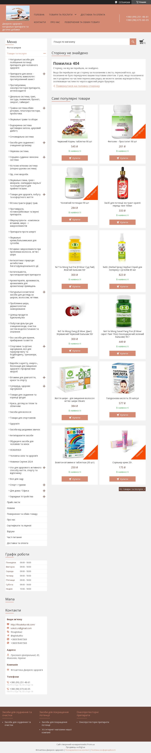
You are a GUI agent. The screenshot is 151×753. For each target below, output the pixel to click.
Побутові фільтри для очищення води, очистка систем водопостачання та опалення (24, 327)
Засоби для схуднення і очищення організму (22, 144)
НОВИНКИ (15, 449)
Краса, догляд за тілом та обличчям (23, 405)
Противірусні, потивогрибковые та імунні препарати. (24, 211)
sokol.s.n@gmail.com (21, 628)
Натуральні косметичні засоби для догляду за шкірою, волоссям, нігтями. (24, 294)
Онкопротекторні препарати (94, 722)
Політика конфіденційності (103, 750)
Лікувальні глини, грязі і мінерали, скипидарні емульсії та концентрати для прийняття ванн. (25, 184)
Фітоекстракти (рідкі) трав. (24, 203)
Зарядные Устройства (21, 496)
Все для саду (16, 478)
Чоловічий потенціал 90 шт (75, 203)
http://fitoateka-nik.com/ (23, 624)
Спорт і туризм (18, 484)
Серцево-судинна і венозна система (24, 158)
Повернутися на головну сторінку (78, 86)
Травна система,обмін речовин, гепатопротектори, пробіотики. (25, 110)
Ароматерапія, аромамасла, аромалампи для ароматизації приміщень (24, 283)
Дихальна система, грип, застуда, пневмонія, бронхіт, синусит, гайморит (25, 99)
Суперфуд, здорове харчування (20, 387)
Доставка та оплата (93, 14)
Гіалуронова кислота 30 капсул (122, 398)
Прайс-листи (13, 502)
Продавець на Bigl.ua (75, 747)
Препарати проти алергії (23, 231)
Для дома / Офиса (19, 490)
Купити (76, 158)
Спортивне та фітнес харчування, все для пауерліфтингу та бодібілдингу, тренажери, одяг (23, 352)
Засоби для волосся (20, 411)
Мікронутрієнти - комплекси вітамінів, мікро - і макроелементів (24, 223)
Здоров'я (14, 423)
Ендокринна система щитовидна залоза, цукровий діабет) (25, 128)
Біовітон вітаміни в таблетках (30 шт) (74, 462)
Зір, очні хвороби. (19, 174)
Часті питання (14, 537)
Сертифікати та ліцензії (19, 525)
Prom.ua (91, 744)
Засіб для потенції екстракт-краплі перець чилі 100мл (122, 204)
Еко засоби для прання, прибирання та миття (22, 339)
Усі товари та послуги (131, 489)
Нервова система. (19, 151)
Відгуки (10, 531)
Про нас (55, 22)
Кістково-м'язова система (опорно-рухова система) (23, 167)
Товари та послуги (60, 14)
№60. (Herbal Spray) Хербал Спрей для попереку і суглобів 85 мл (122, 268)
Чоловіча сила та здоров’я (24, 455)
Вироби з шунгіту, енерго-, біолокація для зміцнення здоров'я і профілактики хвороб (24, 367)
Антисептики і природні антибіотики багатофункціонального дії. (24, 263)
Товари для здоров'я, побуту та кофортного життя (25, 196)
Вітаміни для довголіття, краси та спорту (23, 379)
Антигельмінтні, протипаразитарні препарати (25, 273)
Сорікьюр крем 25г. (122, 462)
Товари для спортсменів (23, 417)
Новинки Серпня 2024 (21, 461)
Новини (11, 508)
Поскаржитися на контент (77, 750)
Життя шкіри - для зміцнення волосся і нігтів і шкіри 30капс (75, 399)
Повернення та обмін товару (82, 22)
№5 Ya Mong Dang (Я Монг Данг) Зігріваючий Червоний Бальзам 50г (75, 332)
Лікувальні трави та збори (23, 119)
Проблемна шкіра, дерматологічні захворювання (19, 306)
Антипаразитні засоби (21, 435)
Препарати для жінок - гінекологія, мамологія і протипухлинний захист (22, 76)
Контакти (40, 22)
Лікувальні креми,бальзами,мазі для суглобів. (23, 240)
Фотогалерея (14, 47)
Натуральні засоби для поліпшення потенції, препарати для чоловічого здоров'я (24, 63)
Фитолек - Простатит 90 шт (122, 141)
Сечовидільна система (22, 136)
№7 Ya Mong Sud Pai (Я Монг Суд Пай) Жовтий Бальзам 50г (74, 268)
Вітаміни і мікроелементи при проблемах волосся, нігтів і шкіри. (25, 252)
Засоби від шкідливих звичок (25, 429)
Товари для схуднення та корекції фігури (23, 396)
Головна (39, 14)
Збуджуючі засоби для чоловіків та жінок (21, 442)
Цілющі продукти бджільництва (19, 316)
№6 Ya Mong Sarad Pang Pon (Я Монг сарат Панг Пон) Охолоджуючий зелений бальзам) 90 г (122, 334)
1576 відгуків (124, 2)
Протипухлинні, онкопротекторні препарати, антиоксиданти (25, 88)
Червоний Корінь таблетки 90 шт (74, 141)
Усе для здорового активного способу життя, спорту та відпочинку (25, 470)
